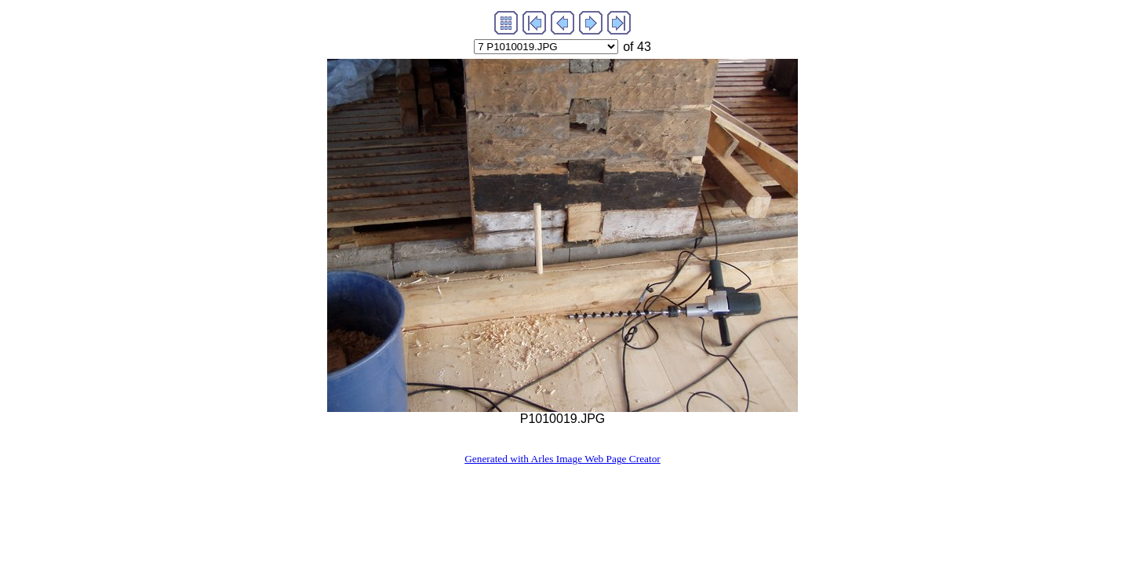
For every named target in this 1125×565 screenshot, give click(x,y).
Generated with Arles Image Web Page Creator (562, 459)
